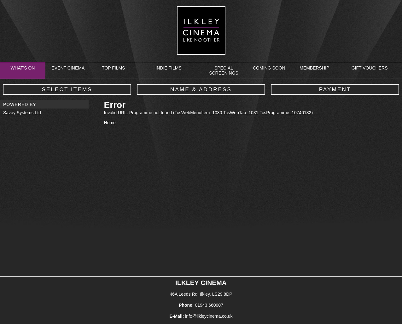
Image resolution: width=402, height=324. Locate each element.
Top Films (113, 67)
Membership (314, 67)
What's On (22, 67)
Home (110, 122)
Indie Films (168, 67)
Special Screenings (223, 70)
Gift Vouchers (370, 67)
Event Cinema (67, 67)
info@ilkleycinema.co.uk (208, 316)
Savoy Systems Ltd (22, 112)
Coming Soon (269, 67)
